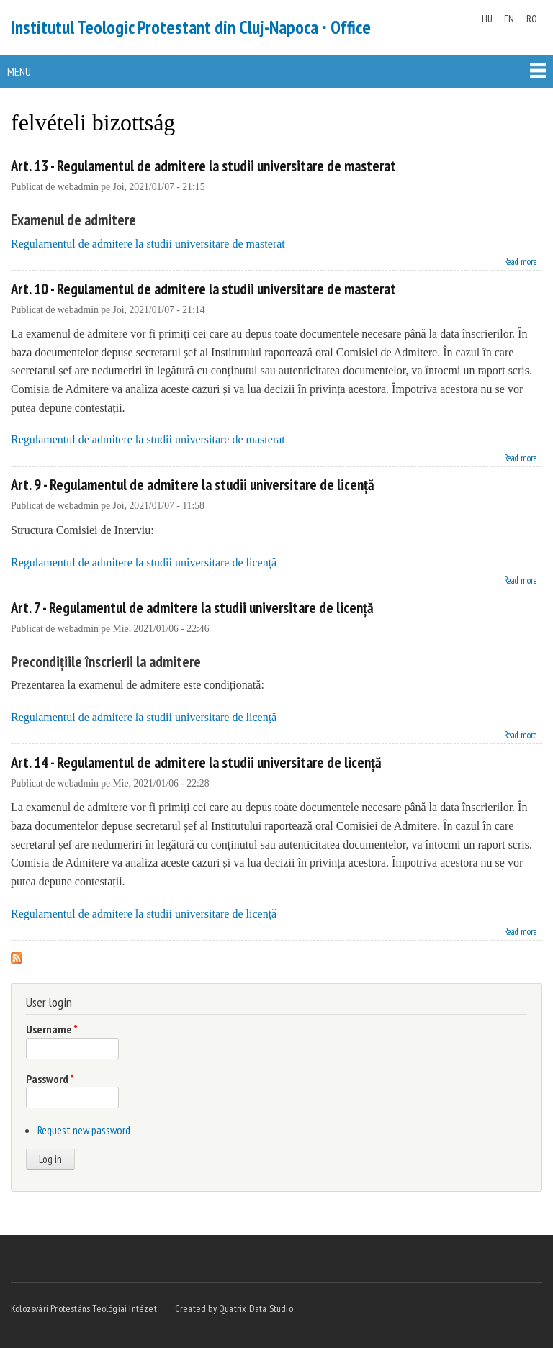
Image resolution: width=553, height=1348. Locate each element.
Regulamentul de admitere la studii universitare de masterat (148, 244)
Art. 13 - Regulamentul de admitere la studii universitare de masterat (203, 166)
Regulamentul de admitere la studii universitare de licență (143, 562)
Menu (19, 71)
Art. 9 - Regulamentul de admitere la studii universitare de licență (192, 484)
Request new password (83, 1130)
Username (52, 1029)
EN (509, 18)
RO (531, 18)
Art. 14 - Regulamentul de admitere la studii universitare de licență (196, 762)
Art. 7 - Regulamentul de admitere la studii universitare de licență (192, 608)
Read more (520, 260)
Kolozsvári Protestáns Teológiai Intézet (84, 1308)
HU (487, 18)
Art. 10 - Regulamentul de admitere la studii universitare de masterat (203, 289)
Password (50, 1079)
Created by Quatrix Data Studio (234, 1308)
